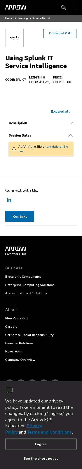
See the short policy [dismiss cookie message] (41, 458)
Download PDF (60, 33)
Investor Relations (19, 343)
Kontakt (19, 216)
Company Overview (20, 359)
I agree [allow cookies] (41, 444)
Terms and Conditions (49, 432)
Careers (11, 326)
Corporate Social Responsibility (29, 335)
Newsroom (13, 351)
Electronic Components (23, 276)
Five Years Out (16, 318)
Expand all (60, 111)
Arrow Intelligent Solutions (26, 293)
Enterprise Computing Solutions (29, 285)
